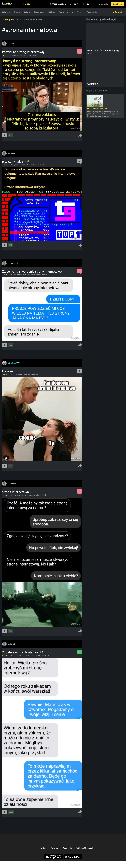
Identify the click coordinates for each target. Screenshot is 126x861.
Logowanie (103, 4)
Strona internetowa (15, 492)
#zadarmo (37, 495)
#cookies (14, 374)
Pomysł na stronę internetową (23, 52)
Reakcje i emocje (66, 12)
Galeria (27, 12)
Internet (4, 374)
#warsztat (22, 655)
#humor (13, 275)
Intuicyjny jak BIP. (15, 161)
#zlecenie (20, 275)
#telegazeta (15, 165)
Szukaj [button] (118, 12)
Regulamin (67, 848)
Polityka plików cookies (85, 848)
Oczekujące (59, 4)
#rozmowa (20, 495)
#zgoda (21, 374)
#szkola (19, 55)
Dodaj (28, 4)
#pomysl (13, 55)
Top (87, 4)
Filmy (75, 4)
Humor (17, 12)
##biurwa (29, 165)
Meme (4, 55)
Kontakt (43, 848)
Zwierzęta (6, 12)
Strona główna (9, 19)
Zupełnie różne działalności (23, 652)
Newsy (79, 12)
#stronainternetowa (30, 55)
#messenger (28, 275)
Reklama (54, 848)
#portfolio (14, 655)
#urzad (22, 165)
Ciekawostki (39, 12)
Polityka (51, 12)
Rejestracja (117, 4)
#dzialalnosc (30, 655)
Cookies (7, 371)
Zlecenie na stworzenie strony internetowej (32, 271)
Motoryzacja (91, 12)
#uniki (44, 495)
